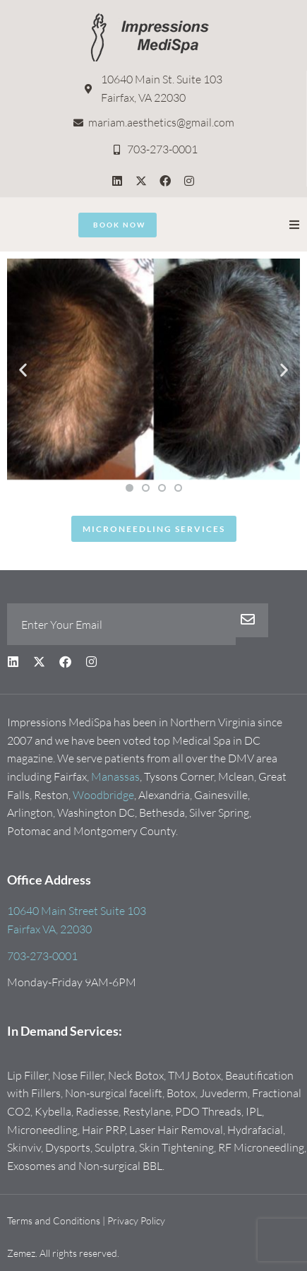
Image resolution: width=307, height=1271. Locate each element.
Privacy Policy (136, 1220)
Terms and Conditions (53, 1220)
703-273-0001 (42, 956)
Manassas (115, 776)
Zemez (21, 1253)
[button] (294, 224)
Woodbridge (103, 795)
